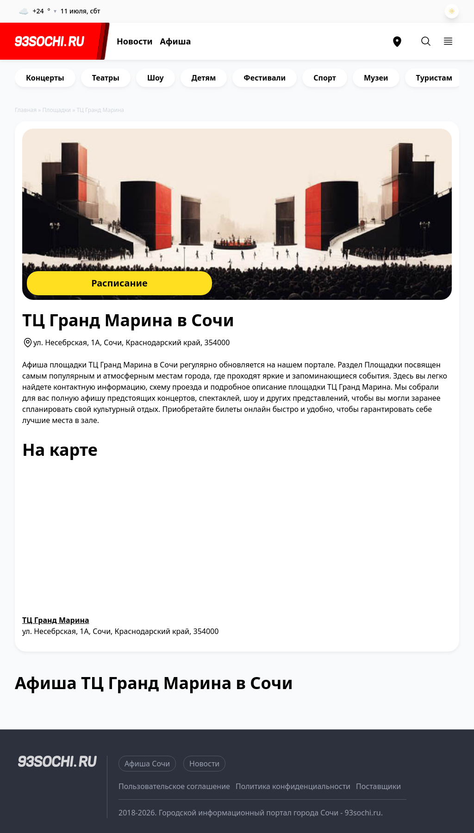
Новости (135, 41)
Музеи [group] (376, 78)
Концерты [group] (45, 78)
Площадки (57, 110)
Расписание (119, 283)
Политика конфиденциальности (293, 786)
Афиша (175, 41)
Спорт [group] (324, 78)
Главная (26, 110)
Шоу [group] (155, 78)
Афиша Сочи (147, 763)
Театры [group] (105, 78)
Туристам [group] (434, 78)
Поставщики (378, 786)
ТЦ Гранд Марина (55, 620)
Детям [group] (204, 78)
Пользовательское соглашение (174, 786)
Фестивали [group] (264, 78)
